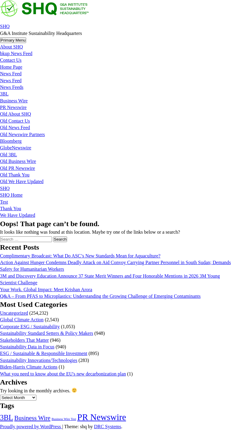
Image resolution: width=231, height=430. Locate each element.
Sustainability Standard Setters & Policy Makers (46, 333)
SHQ (5, 26)
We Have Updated (17, 215)
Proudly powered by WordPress (31, 426)
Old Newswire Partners (22, 134)
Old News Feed (15, 127)
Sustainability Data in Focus (27, 346)
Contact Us (11, 60)
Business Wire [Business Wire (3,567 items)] (32, 418)
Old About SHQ (15, 114)
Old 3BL (8, 154)
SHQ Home (11, 195)
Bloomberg (11, 141)
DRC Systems (107, 426)
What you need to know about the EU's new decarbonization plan (63, 373)
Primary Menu (13, 40)
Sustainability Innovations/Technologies (38, 360)
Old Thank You (14, 174)
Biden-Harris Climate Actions (28, 366)
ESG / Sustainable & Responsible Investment (43, 353)
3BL (4, 93)
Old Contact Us (15, 120)
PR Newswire (13, 107)
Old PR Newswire (17, 168)
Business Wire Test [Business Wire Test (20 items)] (64, 419)
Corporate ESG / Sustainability (30, 326)
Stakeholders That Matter (24, 340)
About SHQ (11, 46)
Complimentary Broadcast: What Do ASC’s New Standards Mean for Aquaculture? (80, 255)
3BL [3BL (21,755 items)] (6, 417)
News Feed (11, 73)
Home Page (11, 67)
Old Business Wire (18, 161)
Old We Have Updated (22, 181)
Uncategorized (14, 313)
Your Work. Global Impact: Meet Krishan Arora (46, 289)
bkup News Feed (16, 53)
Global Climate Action (22, 319)
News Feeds (11, 87)
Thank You (10, 208)
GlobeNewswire (15, 147)
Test (4, 201)
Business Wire (14, 100)
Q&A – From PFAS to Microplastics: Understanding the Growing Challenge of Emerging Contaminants (100, 296)
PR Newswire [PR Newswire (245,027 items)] (101, 417)
